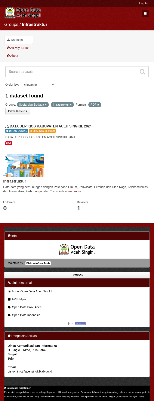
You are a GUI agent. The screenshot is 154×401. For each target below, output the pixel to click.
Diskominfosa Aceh (38, 263)
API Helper (16, 299)
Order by (11, 84)
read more (74, 191)
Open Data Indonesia (23, 315)
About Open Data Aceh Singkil (29, 291)
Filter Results (17, 111)
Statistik (77, 275)
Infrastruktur (34, 24)
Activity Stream (18, 47)
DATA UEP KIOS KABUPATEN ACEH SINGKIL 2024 (51, 126)
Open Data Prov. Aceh (24, 307)
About (12, 55)
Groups (11, 24)
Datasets (15, 40)
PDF (8, 143)
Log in (143, 3)
